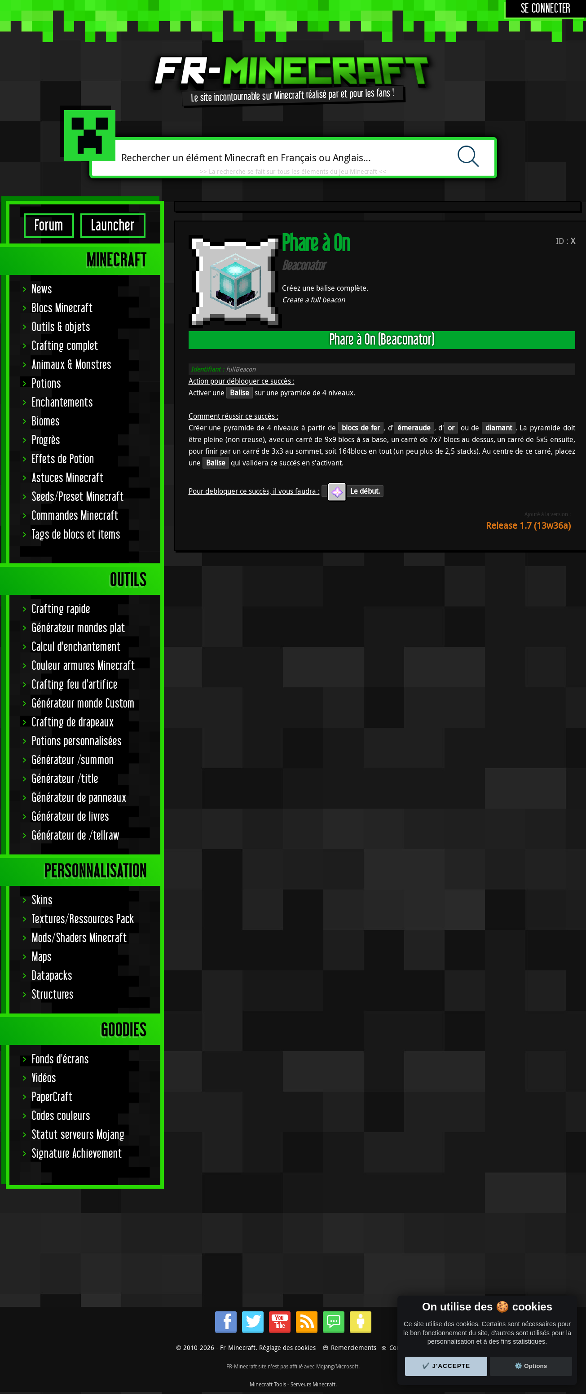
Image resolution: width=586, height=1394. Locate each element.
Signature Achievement (77, 1153)
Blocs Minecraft (62, 308)
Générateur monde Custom (83, 703)
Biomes (46, 421)
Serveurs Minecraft (313, 1384)
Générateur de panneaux (79, 798)
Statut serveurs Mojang (78, 1135)
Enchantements (62, 402)
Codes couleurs (61, 1116)
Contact (399, 1347)
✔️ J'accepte (446, 1366)
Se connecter (546, 8)
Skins (42, 900)
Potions (46, 383)
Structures (53, 994)
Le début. (352, 491)
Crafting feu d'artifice (75, 684)
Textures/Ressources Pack (83, 919)
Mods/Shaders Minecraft (79, 938)
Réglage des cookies (287, 1347)
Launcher (113, 226)
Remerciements (353, 1347)
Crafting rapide (61, 609)
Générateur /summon (73, 760)
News (42, 289)
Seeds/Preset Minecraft (78, 497)
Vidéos (44, 1078)
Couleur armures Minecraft (83, 666)
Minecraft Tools (268, 1384)
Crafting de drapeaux (73, 722)
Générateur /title (65, 779)
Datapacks (52, 975)
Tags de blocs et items (76, 534)
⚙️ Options (531, 1366)
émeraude (414, 428)
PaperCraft (52, 1097)
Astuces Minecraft (68, 478)
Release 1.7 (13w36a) (528, 525)
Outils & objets (61, 327)
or (451, 428)
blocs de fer (361, 428)
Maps (42, 957)
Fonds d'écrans (60, 1059)
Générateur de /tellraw (75, 835)
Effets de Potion (63, 459)
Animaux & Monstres (71, 365)
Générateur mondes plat (78, 628)
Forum (49, 226)
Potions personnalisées (77, 741)
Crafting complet (65, 346)
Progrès (46, 440)
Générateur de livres (70, 816)
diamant (498, 428)
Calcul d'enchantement (76, 647)
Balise (239, 393)
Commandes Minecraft (75, 515)
